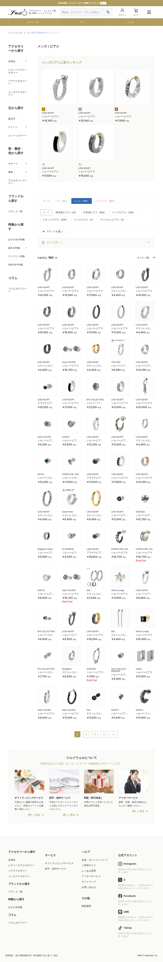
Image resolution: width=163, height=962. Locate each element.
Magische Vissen (45, 549)
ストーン (13, 127)
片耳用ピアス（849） (94, 212)
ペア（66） (62, 201)
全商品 (11, 61)
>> (114, 734)
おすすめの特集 (16, 239)
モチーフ (13, 163)
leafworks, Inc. (151, 955)
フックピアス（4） (84, 219)
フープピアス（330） (123, 212)
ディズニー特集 (16, 256)
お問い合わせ (89, 887)
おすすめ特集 (15, 907)
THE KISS (116, 362)
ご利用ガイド (89, 865)
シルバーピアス (50, 116)
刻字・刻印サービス (55, 868)
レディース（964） (105, 201)
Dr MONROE (68, 549)
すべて (46, 201)
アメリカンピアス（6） (112, 219)
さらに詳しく (52, 242)
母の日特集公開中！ (81, 3)
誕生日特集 (14, 247)
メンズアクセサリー (16, 93)
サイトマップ (89, 881)
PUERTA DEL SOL (70, 474)
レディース (33, 22)
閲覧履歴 (86, 906)
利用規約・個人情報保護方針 (18, 955)
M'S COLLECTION (95, 399)
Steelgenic (67, 669)
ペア (81, 22)
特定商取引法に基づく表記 (45, 955)
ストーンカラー (16, 135)
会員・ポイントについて (95, 859)
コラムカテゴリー (16, 290)
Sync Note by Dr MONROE (118, 670)
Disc (88, 590)
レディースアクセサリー (16, 71)
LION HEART (48, 113)
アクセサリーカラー (16, 182)
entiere (139, 669)
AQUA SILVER (68, 362)
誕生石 (11, 118)
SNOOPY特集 (15, 264)
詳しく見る (34, 814)
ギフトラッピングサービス (59, 863)
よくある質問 (89, 870)
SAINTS (65, 437)
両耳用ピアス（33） (66, 212)
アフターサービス (91, 876)
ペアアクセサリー (16, 82)
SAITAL (41, 474)
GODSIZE (140, 512)
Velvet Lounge (117, 590)
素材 (10, 172)
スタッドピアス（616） (55, 219)
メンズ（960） (81, 201)
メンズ (130, 22)
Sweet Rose (67, 512)
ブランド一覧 (15, 211)
